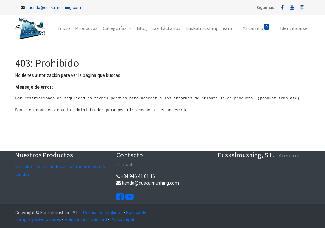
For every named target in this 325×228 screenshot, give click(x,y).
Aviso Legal (122, 219)
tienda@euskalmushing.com (55, 7)
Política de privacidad (86, 219)
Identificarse (294, 28)
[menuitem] (64, 28)
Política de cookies (101, 212)
